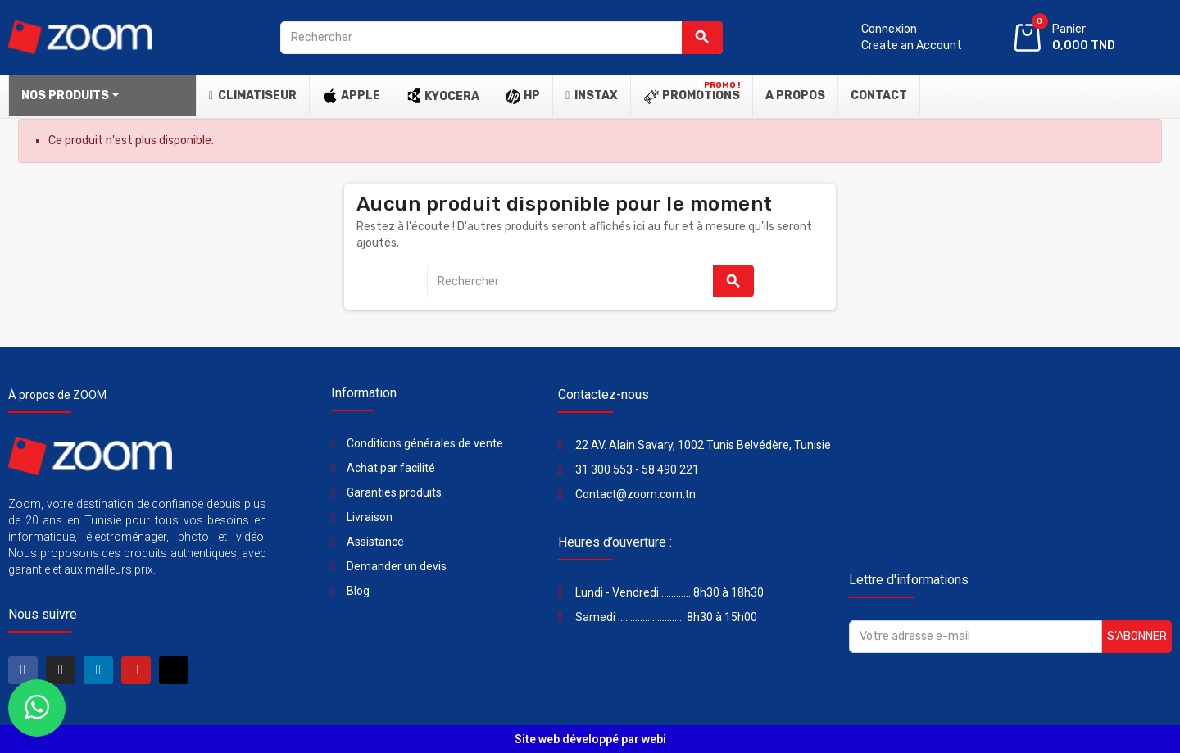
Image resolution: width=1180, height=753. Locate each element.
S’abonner (1137, 636)
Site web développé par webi (590, 739)
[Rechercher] (501, 37)
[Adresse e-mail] (975, 636)
